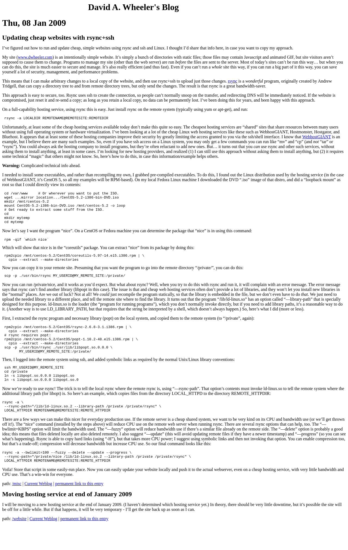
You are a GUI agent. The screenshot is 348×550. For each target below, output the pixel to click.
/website (19, 543)
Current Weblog (38, 508)
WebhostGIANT (316, 137)
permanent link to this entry (79, 508)
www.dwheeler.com (35, 57)
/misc (16, 508)
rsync (232, 81)
